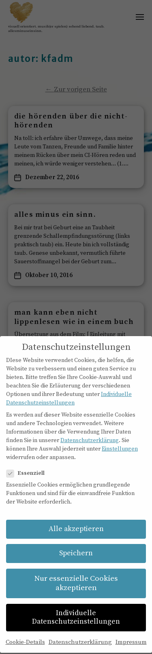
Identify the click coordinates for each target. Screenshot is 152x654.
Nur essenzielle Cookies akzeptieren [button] (76, 574)
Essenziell (28, 464)
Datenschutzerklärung (89, 430)
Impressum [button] (131, 632)
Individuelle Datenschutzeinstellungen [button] (76, 608)
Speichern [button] (76, 544)
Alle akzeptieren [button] (76, 519)
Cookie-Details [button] (25, 632)
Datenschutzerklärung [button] (80, 632)
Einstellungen (120, 439)
